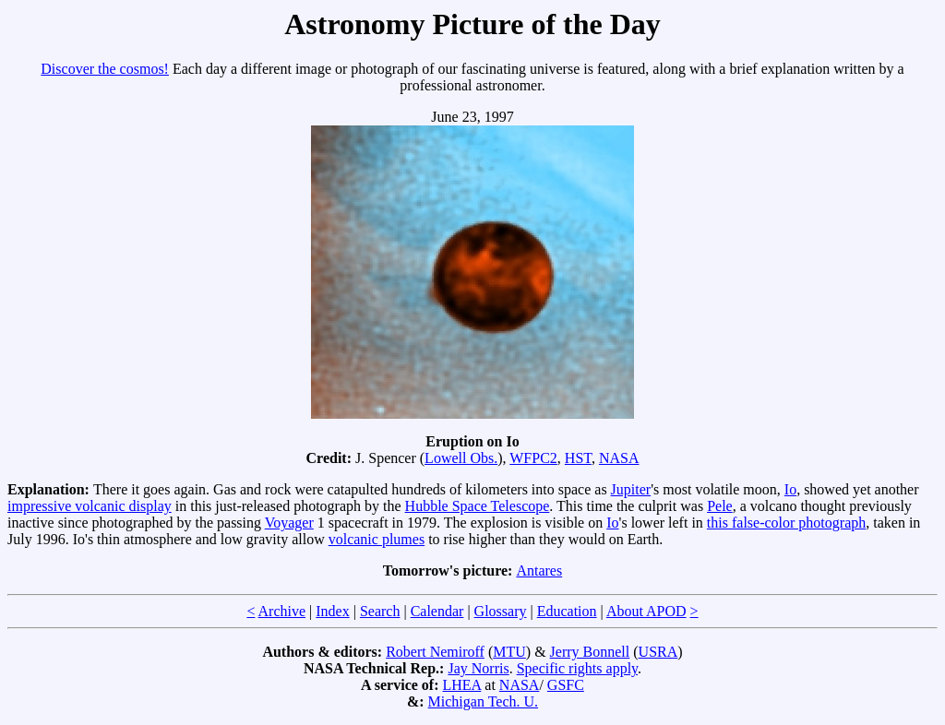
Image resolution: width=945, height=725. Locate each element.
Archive (282, 611)
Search (380, 611)
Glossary (500, 611)
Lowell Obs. (461, 458)
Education (567, 611)
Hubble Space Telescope (477, 506)
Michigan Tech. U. (483, 701)
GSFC (565, 685)
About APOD (646, 611)
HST (578, 458)
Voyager (289, 522)
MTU (509, 652)
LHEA (462, 685)
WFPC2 (533, 458)
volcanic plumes (377, 539)
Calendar (437, 611)
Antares (539, 570)
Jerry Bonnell (590, 652)
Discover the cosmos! (105, 69)
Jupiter (631, 489)
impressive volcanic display (89, 506)
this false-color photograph (786, 522)
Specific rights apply (577, 668)
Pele (720, 506)
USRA (658, 652)
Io (790, 489)
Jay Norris (478, 668)
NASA (619, 458)
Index (332, 611)
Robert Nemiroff (435, 652)
